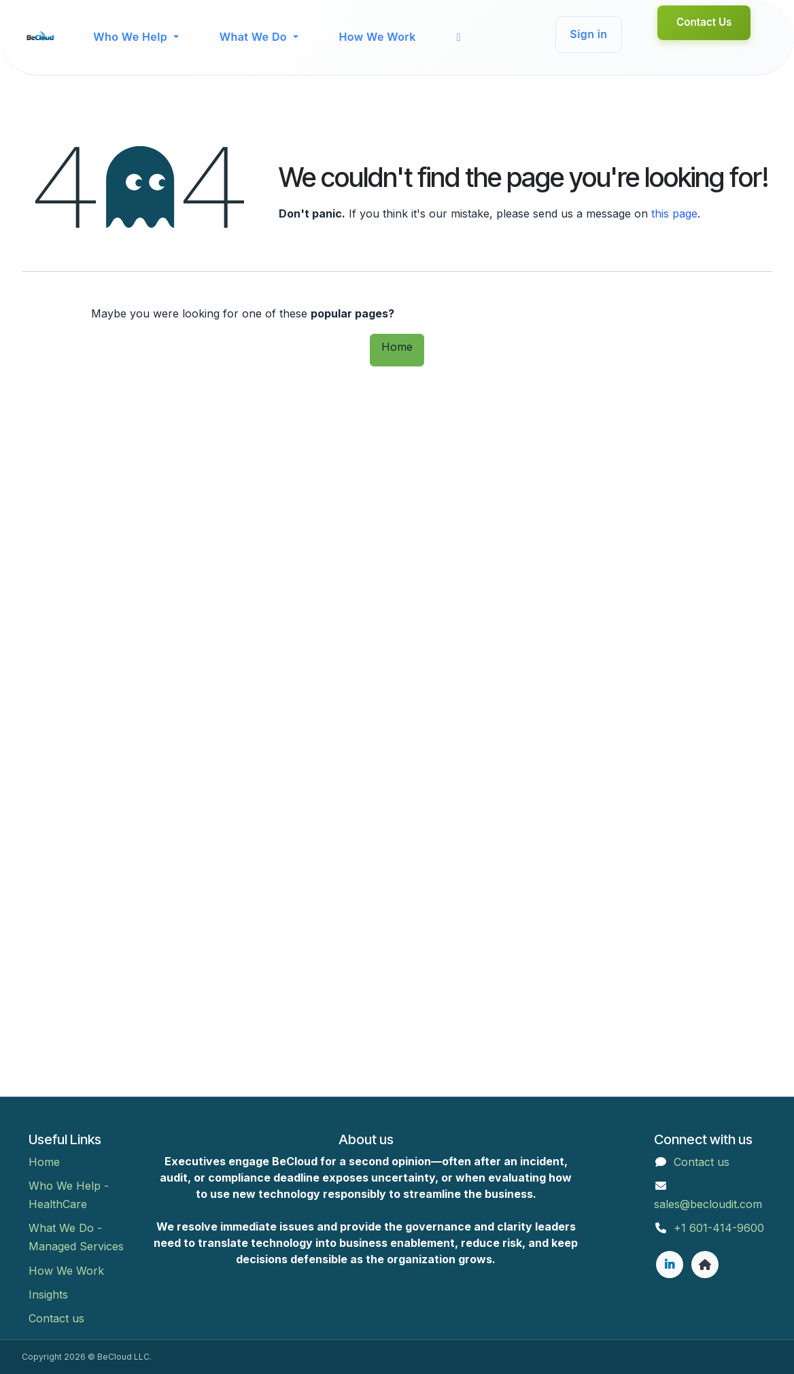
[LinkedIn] (669, 1264)
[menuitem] (136, 37)
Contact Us (703, 22)
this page (674, 213)
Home (397, 347)
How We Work (66, 1270)
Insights (48, 1294)
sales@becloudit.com (708, 1204)
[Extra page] (705, 1264)
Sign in (588, 34)
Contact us (56, 1318)
